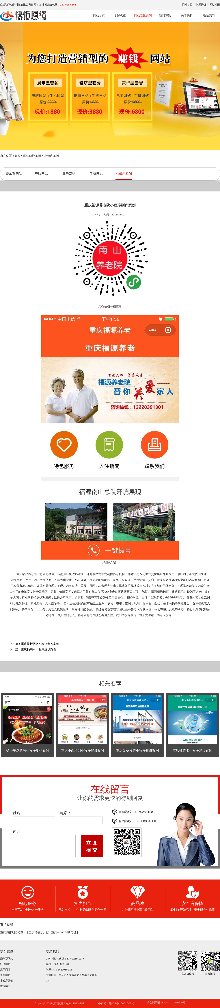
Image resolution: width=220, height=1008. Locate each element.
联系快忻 (201, 4)
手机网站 (96, 174)
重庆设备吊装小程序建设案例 (137, 750)
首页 (18, 155)
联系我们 (209, 15)
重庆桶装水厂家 (39, 932)
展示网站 (68, 174)
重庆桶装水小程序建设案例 (192, 750)
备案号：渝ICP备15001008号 (116, 1003)
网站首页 (187, 4)
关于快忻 (187, 15)
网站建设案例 (143, 18)
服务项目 (121, 15)
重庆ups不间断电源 (64, 932)
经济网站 (41, 174)
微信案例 (5, 986)
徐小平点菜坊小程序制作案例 (27, 750)
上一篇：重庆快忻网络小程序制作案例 (34, 643)
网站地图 (215, 4)
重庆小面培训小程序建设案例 (82, 750)
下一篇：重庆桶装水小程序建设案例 (32, 649)
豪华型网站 (14, 174)
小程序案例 (51, 155)
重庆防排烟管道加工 (13, 932)
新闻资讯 (165, 15)
